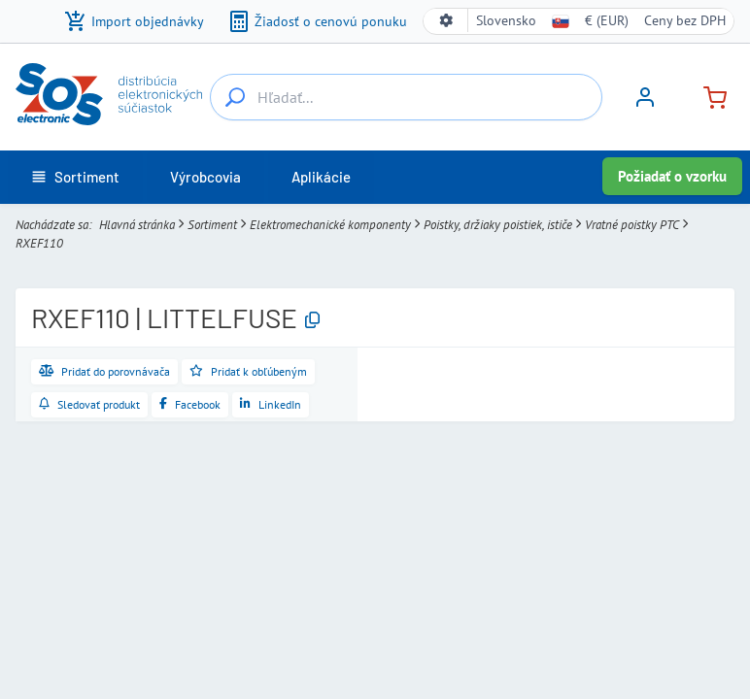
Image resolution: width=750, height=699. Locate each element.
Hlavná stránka (137, 224)
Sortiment (212, 224)
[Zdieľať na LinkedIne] (270, 404)
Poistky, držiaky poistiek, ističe (498, 224)
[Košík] (707, 95)
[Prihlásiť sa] (645, 104)
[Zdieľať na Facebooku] (190, 404)
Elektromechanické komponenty (330, 224)
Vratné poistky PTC (632, 224)
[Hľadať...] (235, 97)
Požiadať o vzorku (672, 176)
